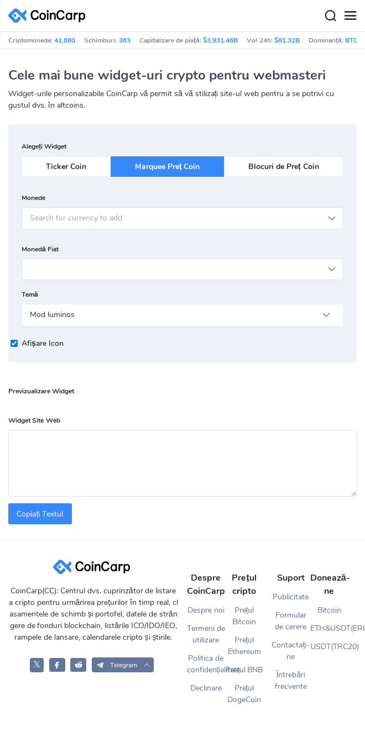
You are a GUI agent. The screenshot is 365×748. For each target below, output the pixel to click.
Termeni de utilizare (206, 634)
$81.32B (287, 40)
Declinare (206, 688)
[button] (123, 664)
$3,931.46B (220, 40)
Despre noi (206, 610)
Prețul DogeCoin (244, 694)
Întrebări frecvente (291, 681)
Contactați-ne (291, 651)
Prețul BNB (244, 670)
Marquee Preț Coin (167, 166)
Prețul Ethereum (244, 646)
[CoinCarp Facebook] (57, 665)
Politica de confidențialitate (206, 664)
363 (125, 40)
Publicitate (291, 597)
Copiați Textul (40, 514)
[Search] (330, 16)
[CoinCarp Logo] (49, 16)
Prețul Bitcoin (244, 616)
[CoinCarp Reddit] (78, 665)
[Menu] (350, 16)
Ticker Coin (66, 166)
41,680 (64, 40)
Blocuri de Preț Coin (283, 166)
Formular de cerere (290, 621)
